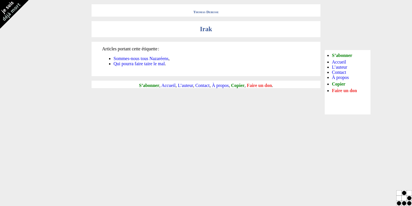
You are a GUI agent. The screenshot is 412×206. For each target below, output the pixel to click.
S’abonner (149, 85)
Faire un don (259, 85)
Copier (238, 85)
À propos (220, 85)
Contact (202, 85)
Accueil (168, 85)
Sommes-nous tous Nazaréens (141, 58)
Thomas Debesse (206, 12)
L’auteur (185, 85)
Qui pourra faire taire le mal (139, 63)
